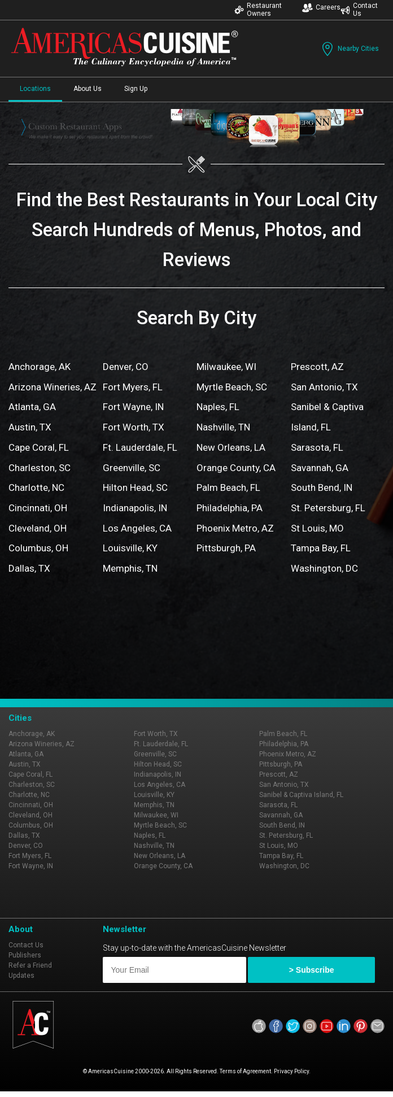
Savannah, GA (319, 467)
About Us (87, 89)
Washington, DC (324, 568)
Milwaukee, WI (226, 366)
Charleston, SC (39, 467)
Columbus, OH (38, 548)
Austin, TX (29, 427)
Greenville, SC (131, 467)
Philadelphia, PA (230, 507)
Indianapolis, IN (135, 507)
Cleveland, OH (37, 528)
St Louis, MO (317, 528)
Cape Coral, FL (38, 447)
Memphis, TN (130, 568)
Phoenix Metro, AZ (235, 528)
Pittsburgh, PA (226, 548)
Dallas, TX (29, 568)
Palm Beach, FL (228, 487)
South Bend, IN (321, 487)
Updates (21, 976)
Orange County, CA (236, 467)
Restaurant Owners (258, 9)
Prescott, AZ (317, 366)
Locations (35, 89)
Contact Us (359, 9)
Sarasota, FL (317, 447)
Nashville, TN (223, 427)
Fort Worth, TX (133, 427)
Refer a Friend (30, 965)
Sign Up (135, 89)
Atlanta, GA (32, 406)
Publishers (24, 955)
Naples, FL (218, 406)
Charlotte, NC (36, 487)
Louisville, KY (130, 548)
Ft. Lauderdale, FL (140, 447)
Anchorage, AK (39, 366)
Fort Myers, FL (133, 387)
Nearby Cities (349, 48)
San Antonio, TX (324, 387)
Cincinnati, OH (37, 507)
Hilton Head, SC (135, 487)
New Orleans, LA (231, 447)
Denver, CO (126, 366)
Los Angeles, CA (137, 528)
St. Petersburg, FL (328, 507)
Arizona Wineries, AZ (52, 387)
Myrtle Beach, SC (232, 387)
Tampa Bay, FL (321, 548)
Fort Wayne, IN (133, 406)
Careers (321, 7)
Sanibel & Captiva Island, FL (301, 795)
